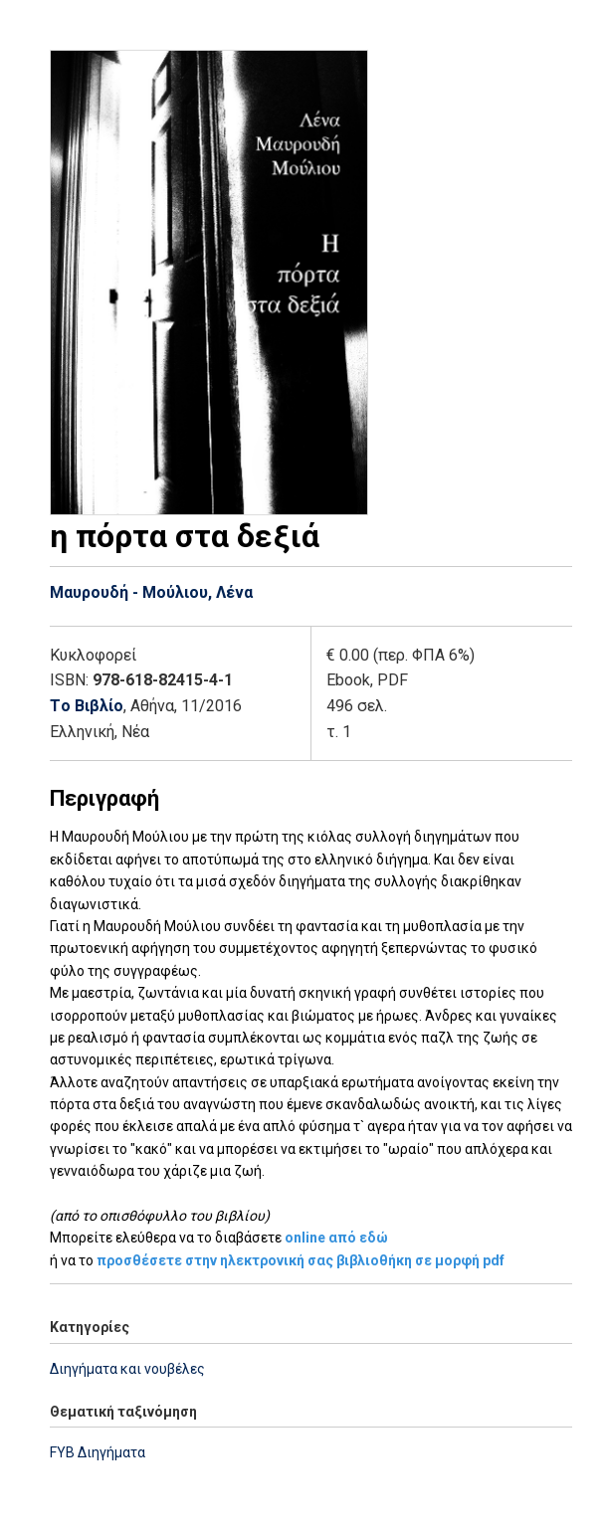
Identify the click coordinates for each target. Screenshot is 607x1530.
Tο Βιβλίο (86, 705)
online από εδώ (336, 1237)
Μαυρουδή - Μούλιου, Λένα (151, 592)
